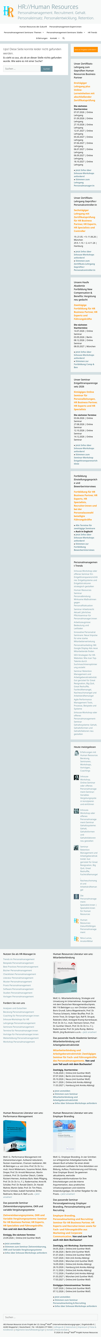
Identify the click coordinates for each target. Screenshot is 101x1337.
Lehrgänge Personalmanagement (19, 1023)
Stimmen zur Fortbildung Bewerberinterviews (84, 546)
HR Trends (92, 32)
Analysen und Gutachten (15, 1008)
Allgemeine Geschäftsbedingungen (30, 1330)
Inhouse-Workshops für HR (16, 1019)
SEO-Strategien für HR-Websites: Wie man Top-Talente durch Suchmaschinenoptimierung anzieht (85, 661)
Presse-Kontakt (61, 1330)
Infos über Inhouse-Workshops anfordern (76, 1103)
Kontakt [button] (55, 38)
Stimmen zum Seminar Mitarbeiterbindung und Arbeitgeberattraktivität (65, 1097)
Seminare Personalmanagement (18, 1026)
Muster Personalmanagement (17, 981)
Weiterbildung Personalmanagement (21, 1038)
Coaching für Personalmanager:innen (21, 1015)
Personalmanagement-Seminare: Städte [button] (67, 32)
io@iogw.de (59, 1327)
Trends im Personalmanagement (18, 959)
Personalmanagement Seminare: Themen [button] (24, 32)
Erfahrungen (41, 38)
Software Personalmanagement (18, 989)
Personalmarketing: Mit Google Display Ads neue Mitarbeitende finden (86, 648)
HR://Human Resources (48, 7)
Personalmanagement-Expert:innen (65, 26)
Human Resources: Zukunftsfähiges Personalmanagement (88, 926)
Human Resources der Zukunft (33, 26)
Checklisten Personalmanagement (19, 974)
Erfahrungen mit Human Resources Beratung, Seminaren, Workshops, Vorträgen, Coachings (89, 761)
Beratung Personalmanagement (18, 1012)
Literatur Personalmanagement (18, 977)
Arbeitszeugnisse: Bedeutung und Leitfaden (82, 625)
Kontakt (50, 1330)
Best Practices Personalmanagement (20, 966)
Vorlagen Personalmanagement (18, 996)
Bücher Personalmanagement (17, 970)
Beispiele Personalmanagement (18, 963)
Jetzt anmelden (62, 1090)
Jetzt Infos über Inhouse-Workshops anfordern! (84, 173)
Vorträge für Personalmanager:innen (21, 1034)
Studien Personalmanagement (17, 992)
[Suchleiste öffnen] (63, 38)
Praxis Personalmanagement (17, 985)
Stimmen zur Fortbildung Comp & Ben (84, 364)
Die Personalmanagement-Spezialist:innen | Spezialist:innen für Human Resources (88, 905)
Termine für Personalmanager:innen (20, 1030)
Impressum (82, 1327)
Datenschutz (70, 1327)
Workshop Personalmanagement (19, 1041)
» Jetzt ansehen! (89, 1032)
